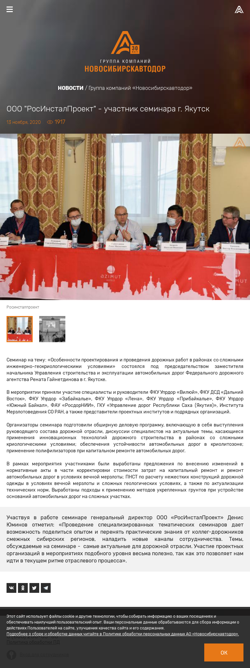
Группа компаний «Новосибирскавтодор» (140, 88)
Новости (71, 88)
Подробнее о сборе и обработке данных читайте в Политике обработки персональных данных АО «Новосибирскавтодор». (123, 634)
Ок (224, 653)
